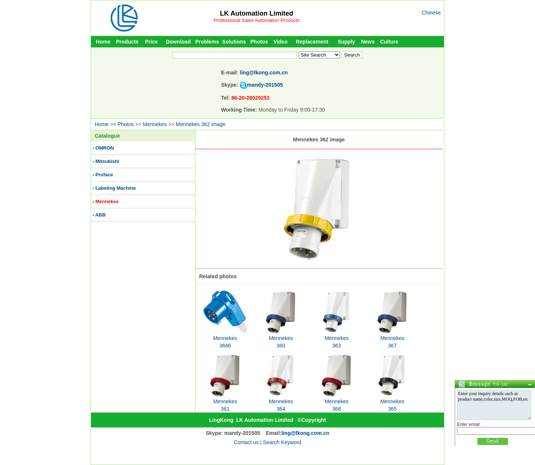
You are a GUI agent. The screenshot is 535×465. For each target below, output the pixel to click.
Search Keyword (282, 442)
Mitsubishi (107, 161)
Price (151, 42)
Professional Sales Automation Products (256, 20)
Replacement (312, 42)
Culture (389, 42)
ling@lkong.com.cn (264, 73)
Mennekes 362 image (201, 124)
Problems (207, 42)
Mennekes (155, 124)
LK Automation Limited (256, 13)
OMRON (104, 148)
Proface (104, 174)
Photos (259, 42)
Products (127, 42)
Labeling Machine (115, 188)
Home (103, 42)
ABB (100, 215)
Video (280, 42)
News (368, 42)
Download (178, 42)
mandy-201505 (265, 85)
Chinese (431, 13)
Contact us (246, 442)
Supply (346, 42)
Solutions (234, 42)
